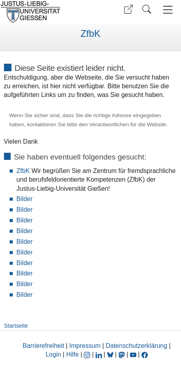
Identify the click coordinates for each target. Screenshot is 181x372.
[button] (128, 9)
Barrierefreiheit (43, 345)
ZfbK (91, 33)
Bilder (25, 198)
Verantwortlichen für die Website (127, 124)
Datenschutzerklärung (136, 345)
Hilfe (72, 354)
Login (54, 354)
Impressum (84, 345)
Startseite (16, 326)
